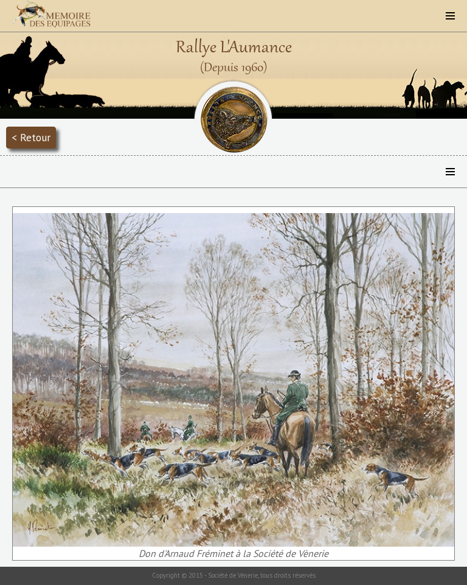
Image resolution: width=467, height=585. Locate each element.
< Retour (31, 137)
